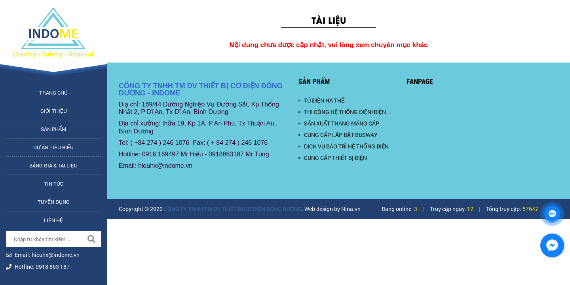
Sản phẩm (53, 129)
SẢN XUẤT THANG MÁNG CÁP (338, 123)
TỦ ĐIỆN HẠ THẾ (321, 100)
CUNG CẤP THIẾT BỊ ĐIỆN (332, 158)
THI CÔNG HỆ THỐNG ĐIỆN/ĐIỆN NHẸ (346, 112)
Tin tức (53, 183)
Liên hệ (53, 220)
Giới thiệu (53, 110)
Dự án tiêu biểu (53, 147)
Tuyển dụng (54, 201)
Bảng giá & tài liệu (53, 165)
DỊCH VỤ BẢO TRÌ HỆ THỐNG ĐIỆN (343, 146)
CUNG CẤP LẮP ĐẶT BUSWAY (338, 135)
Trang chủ (53, 92)
